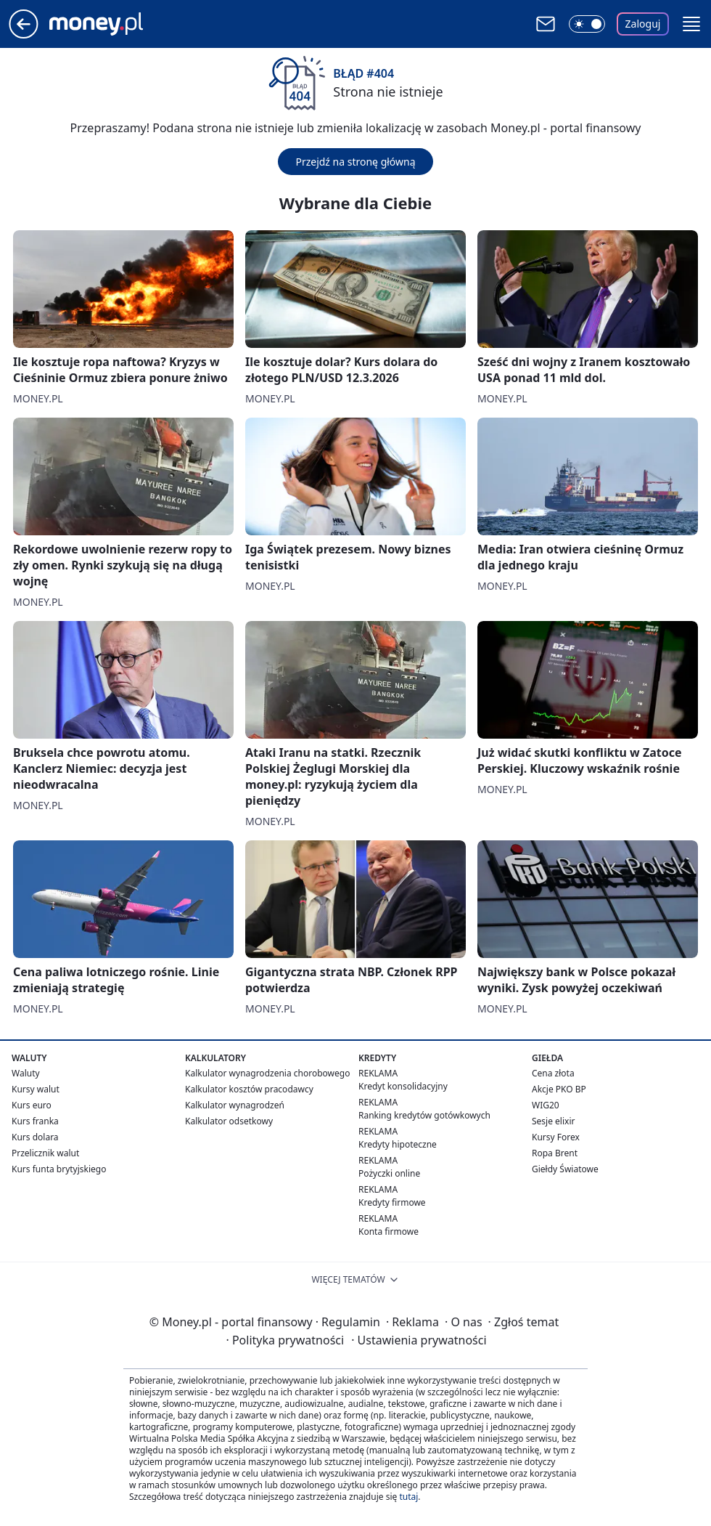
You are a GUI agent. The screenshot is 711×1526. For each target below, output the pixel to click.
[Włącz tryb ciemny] (587, 24)
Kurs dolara (35, 1137)
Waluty (26, 1073)
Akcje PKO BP (559, 1089)
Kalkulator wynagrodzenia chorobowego (267, 1073)
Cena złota (553, 1073)
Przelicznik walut (45, 1153)
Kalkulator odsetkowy (229, 1121)
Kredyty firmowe (392, 1202)
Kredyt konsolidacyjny (403, 1086)
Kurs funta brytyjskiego (59, 1169)
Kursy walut (35, 1089)
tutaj (408, 1496)
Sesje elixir (553, 1121)
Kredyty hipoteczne (397, 1144)
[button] (691, 24)
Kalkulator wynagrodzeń (234, 1105)
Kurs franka (35, 1121)
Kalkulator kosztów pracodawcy (249, 1089)
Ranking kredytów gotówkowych (424, 1115)
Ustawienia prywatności (418, 1340)
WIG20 (545, 1105)
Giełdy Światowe (565, 1169)
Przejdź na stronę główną (355, 162)
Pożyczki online (389, 1173)
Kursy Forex (556, 1137)
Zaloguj (643, 24)
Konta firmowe (388, 1231)
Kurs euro (32, 1105)
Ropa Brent (555, 1153)
